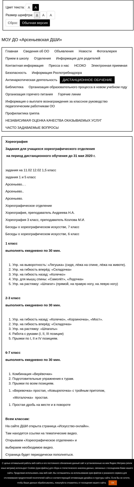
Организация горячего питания (29, 94)
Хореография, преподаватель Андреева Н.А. (40, 212)
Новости (85, 51)
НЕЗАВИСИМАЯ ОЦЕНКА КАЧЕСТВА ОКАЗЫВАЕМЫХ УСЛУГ (53, 120)
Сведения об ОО (36, 51)
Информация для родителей (78, 58)
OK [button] (112, 483)
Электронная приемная (109, 65)
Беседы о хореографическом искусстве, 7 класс (42, 227)
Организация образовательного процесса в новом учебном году (78, 87)
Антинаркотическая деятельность (31, 80)
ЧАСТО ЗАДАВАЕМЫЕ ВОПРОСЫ (32, 127)
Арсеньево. (14, 198)
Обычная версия (35, 23)
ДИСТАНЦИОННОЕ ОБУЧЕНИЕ (87, 80)
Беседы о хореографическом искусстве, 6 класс (42, 234)
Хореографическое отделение (28, 205)
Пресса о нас (59, 65)
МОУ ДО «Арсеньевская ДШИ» (32, 39)
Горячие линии (69, 94)
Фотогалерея (107, 51)
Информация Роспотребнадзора (57, 73)
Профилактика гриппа (22, 113)
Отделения (42, 58)
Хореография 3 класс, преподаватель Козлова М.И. (45, 220)
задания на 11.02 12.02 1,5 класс (30, 170)
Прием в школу (17, 58)
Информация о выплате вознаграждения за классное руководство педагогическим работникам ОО (56, 104)
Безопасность (16, 73)
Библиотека (14, 87)
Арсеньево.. (14, 191)
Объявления (64, 51)
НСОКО (80, 65)
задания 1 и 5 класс (20, 177)
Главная (11, 51)
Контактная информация (24, 65)
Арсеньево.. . (15, 184)
